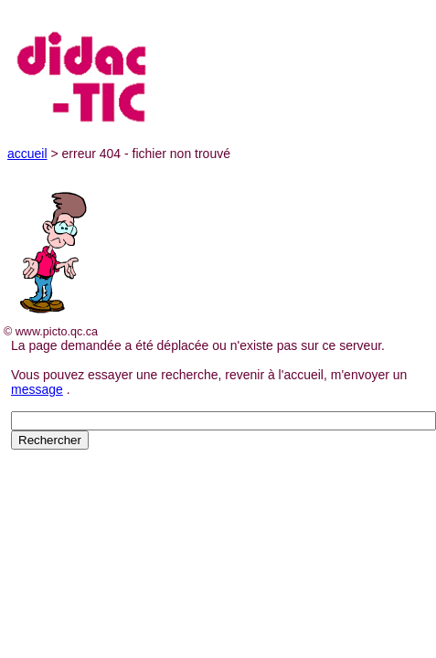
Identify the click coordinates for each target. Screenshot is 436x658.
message (37, 389)
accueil (27, 153)
